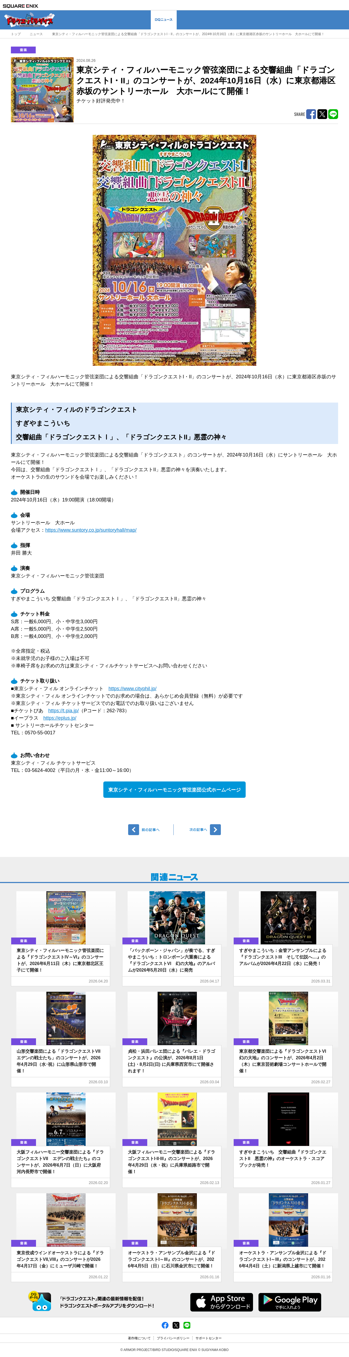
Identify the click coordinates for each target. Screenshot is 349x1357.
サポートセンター (208, 1338)
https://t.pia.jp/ (63, 710)
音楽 (23, 50)
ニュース (36, 34)
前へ (151, 829)
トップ (16, 34)
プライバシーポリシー (173, 1338)
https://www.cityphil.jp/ (133, 688)
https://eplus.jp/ (59, 718)
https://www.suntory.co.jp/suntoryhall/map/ (91, 530)
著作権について (139, 1338)
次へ (198, 829)
